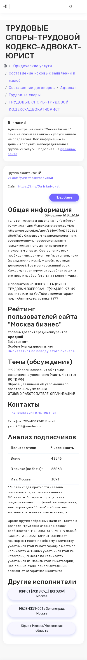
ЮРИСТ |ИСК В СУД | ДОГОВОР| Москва (42, 594)
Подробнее (64, 197)
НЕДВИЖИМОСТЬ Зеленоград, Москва (42, 611)
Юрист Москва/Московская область (42, 628)
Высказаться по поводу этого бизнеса (41, 351)
